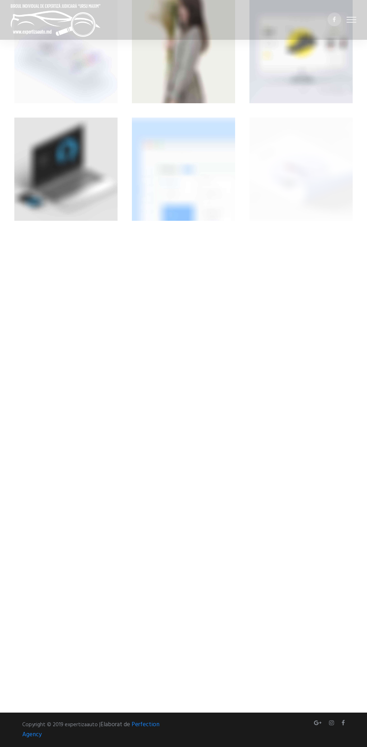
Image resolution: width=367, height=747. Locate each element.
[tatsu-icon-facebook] (334, 20)
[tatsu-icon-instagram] (332, 723)
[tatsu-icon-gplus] (319, 723)
